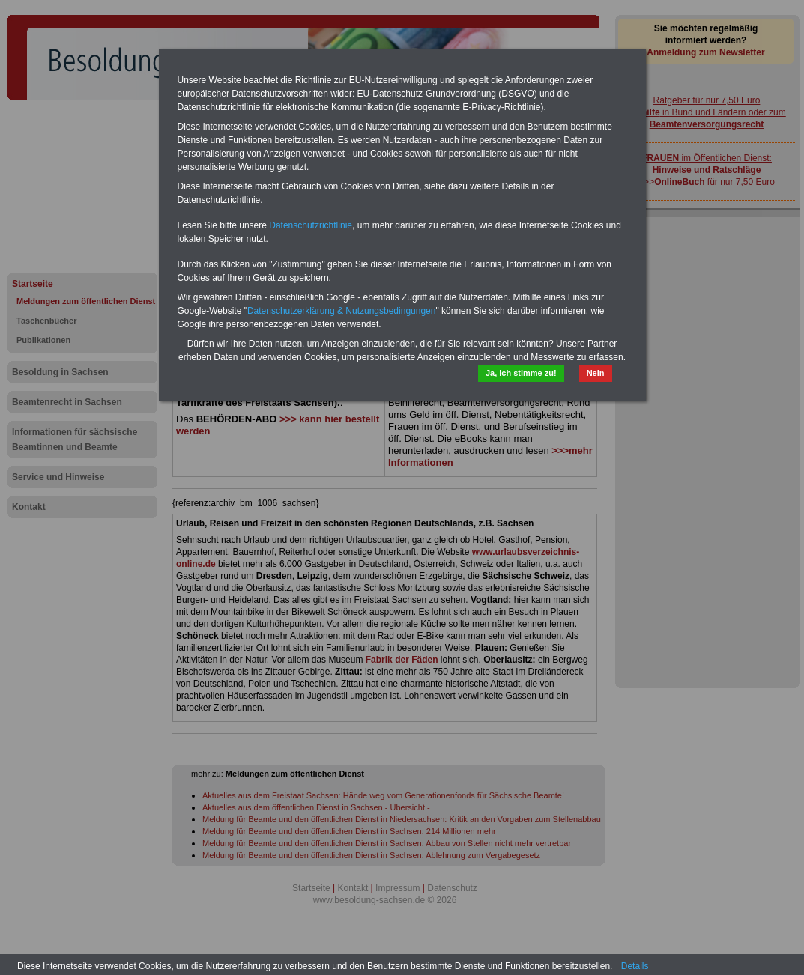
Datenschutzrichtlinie (310, 225)
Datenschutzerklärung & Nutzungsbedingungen (341, 311)
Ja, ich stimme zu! (521, 372)
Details (635, 966)
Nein (596, 372)
